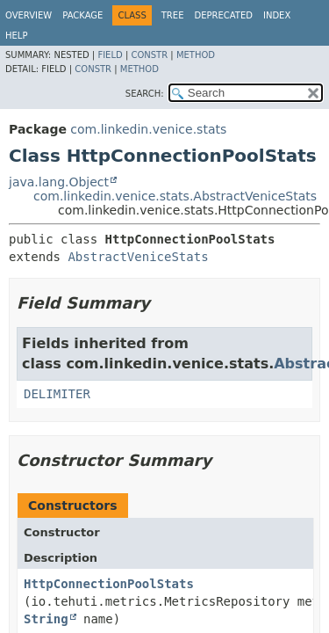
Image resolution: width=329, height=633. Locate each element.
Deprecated (223, 15)
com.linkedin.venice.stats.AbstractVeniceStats (175, 196)
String (46, 619)
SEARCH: (144, 93)
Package (82, 15)
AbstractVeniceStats (138, 257)
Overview (28, 15)
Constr (149, 55)
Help (16, 35)
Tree (172, 15)
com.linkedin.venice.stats (148, 129)
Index (276, 15)
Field (109, 55)
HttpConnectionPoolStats (109, 584)
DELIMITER (57, 394)
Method (195, 55)
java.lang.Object (59, 182)
